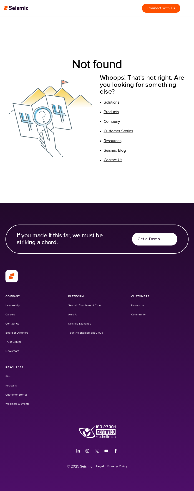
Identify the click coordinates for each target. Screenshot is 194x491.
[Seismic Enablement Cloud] (85, 305)
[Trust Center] (13, 342)
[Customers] (140, 296)
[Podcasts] (11, 385)
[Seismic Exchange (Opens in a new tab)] (79, 323)
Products (111, 112)
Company (112, 121)
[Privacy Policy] (117, 466)
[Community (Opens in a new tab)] (138, 314)
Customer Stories (118, 131)
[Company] (12, 296)
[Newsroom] (12, 351)
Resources (112, 140)
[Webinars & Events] (17, 404)
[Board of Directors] (16, 333)
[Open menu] (188, 8)
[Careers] (10, 314)
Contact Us (113, 160)
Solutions (111, 102)
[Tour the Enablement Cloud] (85, 333)
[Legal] (100, 466)
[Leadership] (12, 305)
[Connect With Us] (161, 8)
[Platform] (76, 296)
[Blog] (8, 376)
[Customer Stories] (16, 394)
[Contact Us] (12, 323)
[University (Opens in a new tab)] (137, 305)
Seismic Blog (115, 150)
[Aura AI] (72, 314)
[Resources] (14, 367)
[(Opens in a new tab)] (78, 451)
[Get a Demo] (154, 239)
